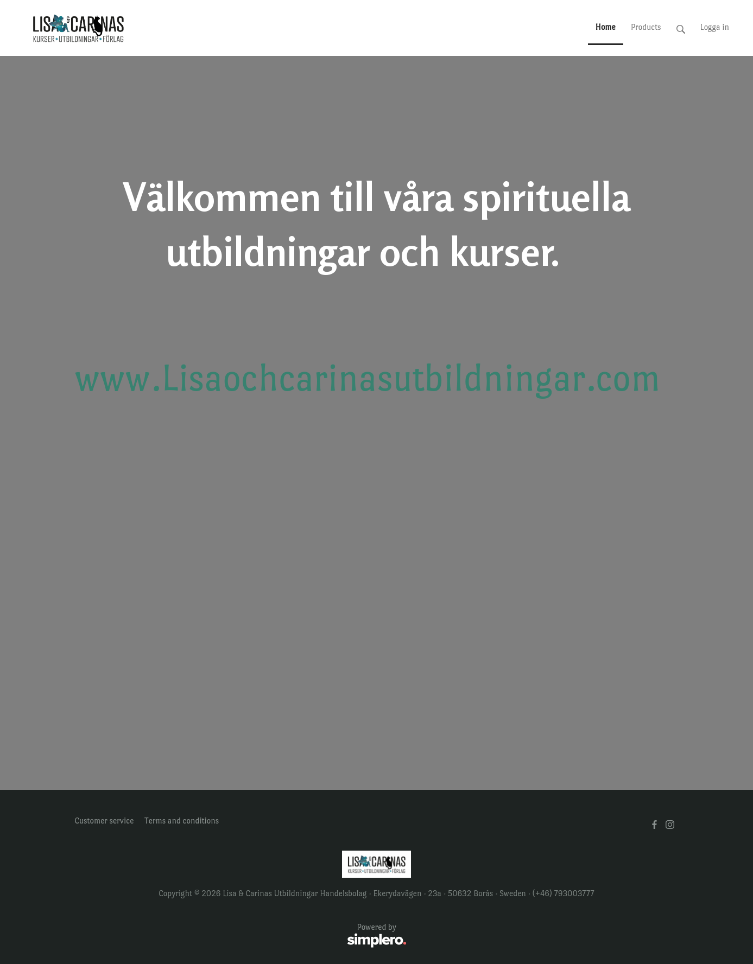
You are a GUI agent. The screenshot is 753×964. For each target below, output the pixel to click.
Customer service (104, 820)
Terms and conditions (181, 820)
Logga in (714, 26)
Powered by (241, 936)
